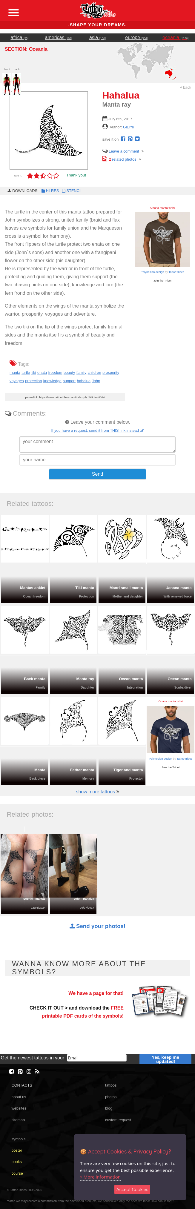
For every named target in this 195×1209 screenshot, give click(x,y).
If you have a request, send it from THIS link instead (97, 430)
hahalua (84, 381)
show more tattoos (95, 791)
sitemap (18, 1120)
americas (58, 37)
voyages (17, 381)
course (17, 1173)
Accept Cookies (132, 1189)
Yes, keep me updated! (165, 1059)
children (94, 372)
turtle (26, 372)
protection (33, 381)
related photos (119, 159)
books (16, 1161)
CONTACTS (21, 1085)
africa (20, 37)
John (96, 381)
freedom (55, 372)
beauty (69, 372)
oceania (175, 37)
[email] (97, 1057)
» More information (100, 1177)
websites (18, 1108)
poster (16, 1150)
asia (97, 37)
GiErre (128, 127)
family (81, 372)
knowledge (52, 381)
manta (15, 372)
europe (136, 37)
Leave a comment (120, 151)
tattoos (110, 1085)
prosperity (110, 372)
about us (18, 1097)
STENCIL (71, 190)
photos (110, 1097)
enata (42, 372)
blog (108, 1108)
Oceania (38, 49)
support (69, 381)
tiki (33, 372)
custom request (118, 1120)
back (185, 87)
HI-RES (50, 190)
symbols (18, 1139)
